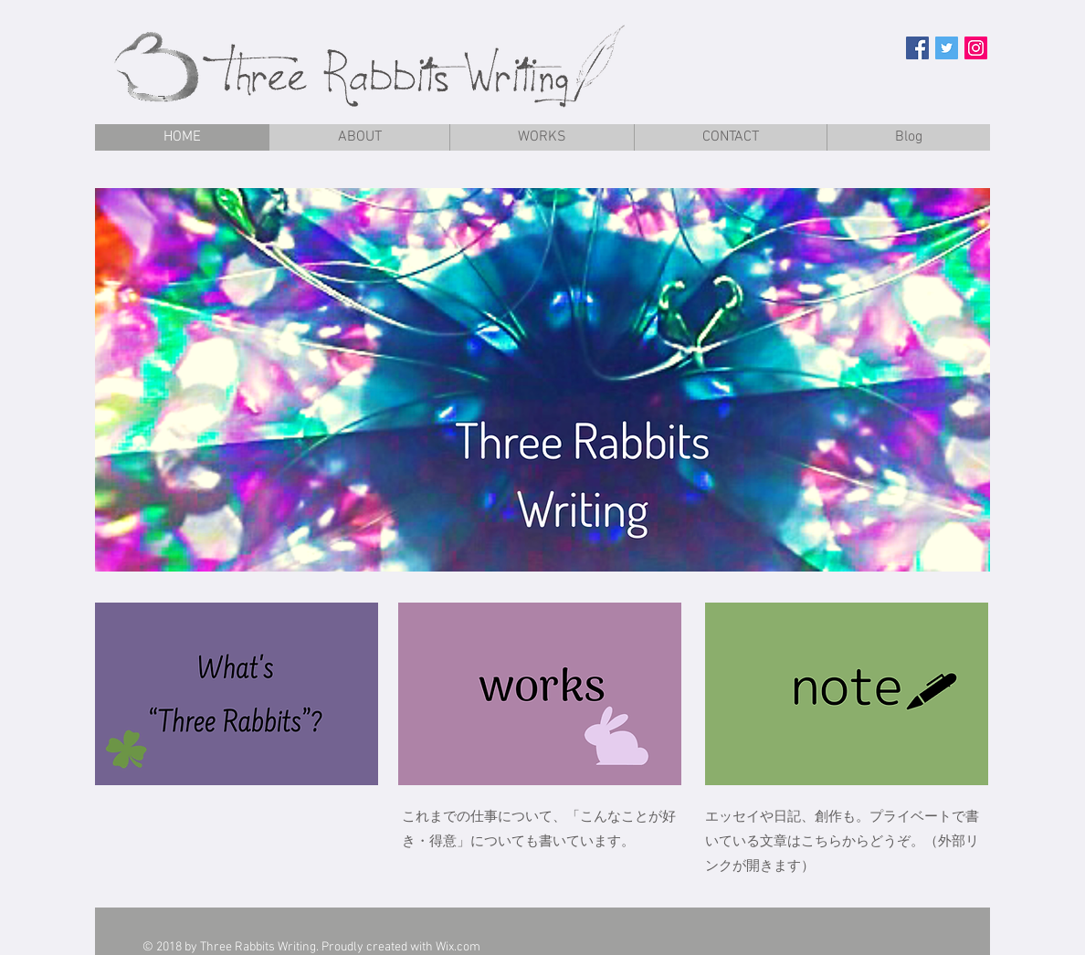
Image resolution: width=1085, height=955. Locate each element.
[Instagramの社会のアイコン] (975, 48)
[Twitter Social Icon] (946, 48)
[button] (542, 380)
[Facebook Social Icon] (917, 48)
